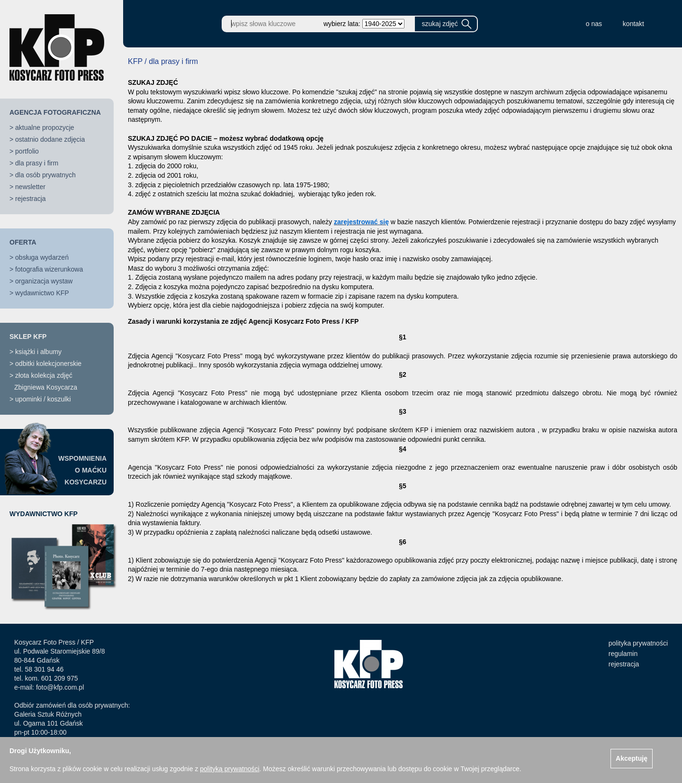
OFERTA (22, 242)
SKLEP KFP (27, 336)
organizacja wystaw (43, 281)
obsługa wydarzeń (42, 257)
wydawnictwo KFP (42, 293)
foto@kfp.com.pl (60, 687)
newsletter (30, 187)
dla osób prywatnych (45, 175)
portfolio (27, 151)
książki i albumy (38, 351)
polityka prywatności (638, 643)
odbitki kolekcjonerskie (48, 363)
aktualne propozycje (44, 127)
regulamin (623, 653)
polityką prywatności (229, 769)
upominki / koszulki (43, 399)
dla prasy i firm (36, 163)
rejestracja (30, 198)
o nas (594, 23)
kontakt (633, 23)
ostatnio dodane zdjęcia (50, 139)
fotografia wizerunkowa (49, 269)
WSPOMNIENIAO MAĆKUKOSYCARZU (82, 470)
